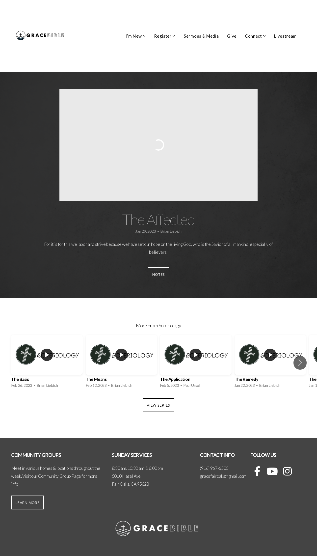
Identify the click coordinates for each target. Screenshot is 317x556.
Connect (255, 36)
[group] (47, 363)
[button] (300, 362)
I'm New (136, 36)
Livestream (285, 36)
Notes (158, 274)
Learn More (27, 502)
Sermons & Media (201, 36)
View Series (158, 405)
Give (232, 36)
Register (164, 36)
